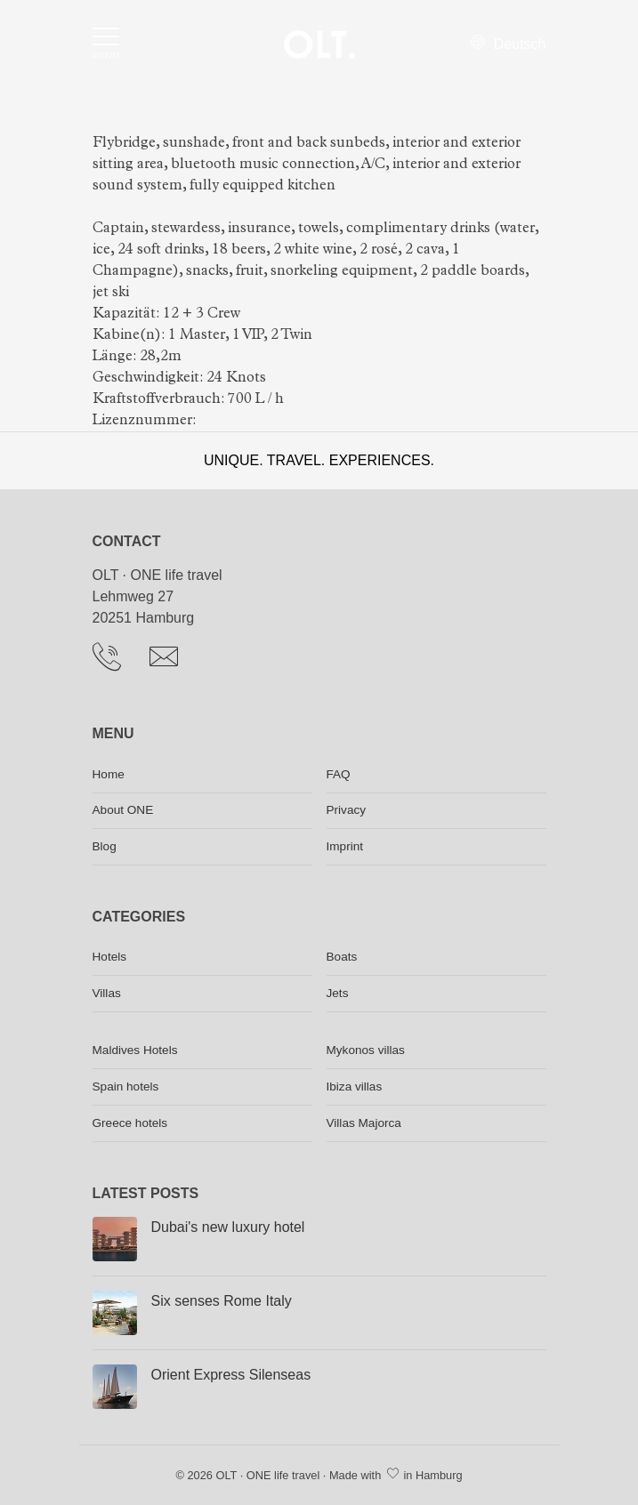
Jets (338, 993)
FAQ (339, 774)
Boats (342, 956)
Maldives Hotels (135, 1050)
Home (109, 774)
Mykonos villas (366, 1050)
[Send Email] (170, 661)
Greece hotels (130, 1123)
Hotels (110, 956)
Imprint (345, 846)
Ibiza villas (355, 1086)
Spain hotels (126, 1086)
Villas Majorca (364, 1123)
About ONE (123, 810)
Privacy (347, 810)
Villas (107, 993)
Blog (105, 846)
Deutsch (508, 44)
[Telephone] (114, 661)
